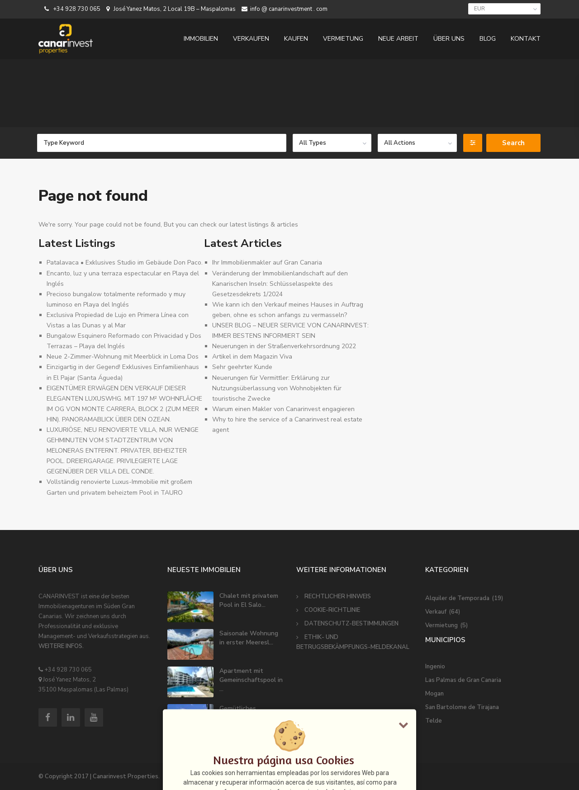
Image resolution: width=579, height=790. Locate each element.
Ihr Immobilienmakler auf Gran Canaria (267, 262)
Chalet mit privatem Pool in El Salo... (248, 600)
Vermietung (441, 625)
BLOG (487, 38)
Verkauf (435, 612)
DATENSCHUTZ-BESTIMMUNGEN (351, 624)
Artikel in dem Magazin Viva (252, 356)
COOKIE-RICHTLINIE (332, 610)
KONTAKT (526, 38)
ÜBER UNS (449, 38)
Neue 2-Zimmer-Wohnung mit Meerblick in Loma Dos (123, 356)
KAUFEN (296, 38)
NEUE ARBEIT (398, 38)
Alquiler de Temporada (457, 598)
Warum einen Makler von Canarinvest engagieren (283, 409)
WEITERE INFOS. (61, 646)
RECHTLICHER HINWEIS (337, 596)
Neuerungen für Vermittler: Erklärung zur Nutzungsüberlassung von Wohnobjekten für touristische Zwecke (277, 388)
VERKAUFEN (251, 38)
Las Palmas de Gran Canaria (463, 680)
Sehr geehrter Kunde (242, 367)
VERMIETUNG (343, 38)
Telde (433, 721)
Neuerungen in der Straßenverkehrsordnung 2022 (284, 346)
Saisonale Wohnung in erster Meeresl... (248, 638)
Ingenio (435, 666)
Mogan (434, 694)
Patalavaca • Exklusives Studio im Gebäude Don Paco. (125, 262)
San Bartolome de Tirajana (462, 707)
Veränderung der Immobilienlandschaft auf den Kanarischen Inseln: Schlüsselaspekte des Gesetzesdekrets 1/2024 (280, 283)
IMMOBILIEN (201, 38)
